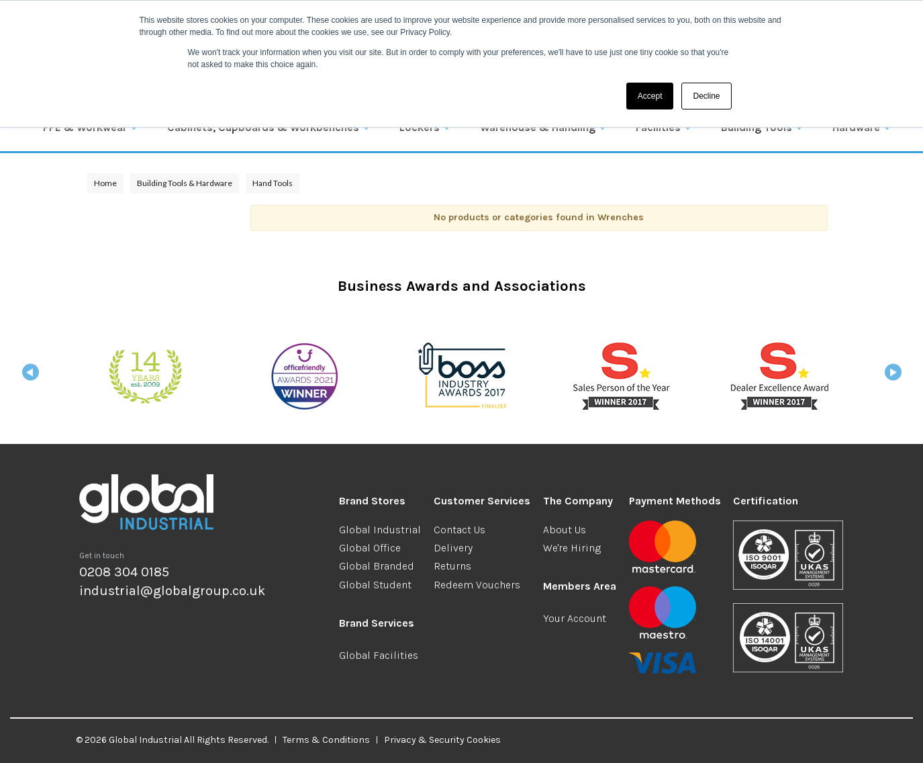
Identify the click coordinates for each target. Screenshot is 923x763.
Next (893, 376)
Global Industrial (380, 529)
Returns (452, 565)
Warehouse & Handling (537, 127)
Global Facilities (378, 655)
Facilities (658, 127)
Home (105, 183)
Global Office (370, 547)
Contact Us (459, 529)
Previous (30, 376)
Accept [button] (650, 96)
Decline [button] (706, 96)
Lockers (419, 127)
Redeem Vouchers (477, 584)
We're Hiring (572, 547)
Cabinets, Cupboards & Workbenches (263, 127)
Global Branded (376, 565)
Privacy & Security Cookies (442, 740)
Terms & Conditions (326, 740)
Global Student (375, 584)
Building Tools (756, 127)
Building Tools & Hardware (184, 183)
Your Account (574, 618)
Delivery (453, 547)
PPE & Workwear (85, 127)
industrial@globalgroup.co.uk (172, 590)
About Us (564, 529)
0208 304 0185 (124, 572)
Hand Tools (272, 183)
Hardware (856, 127)
